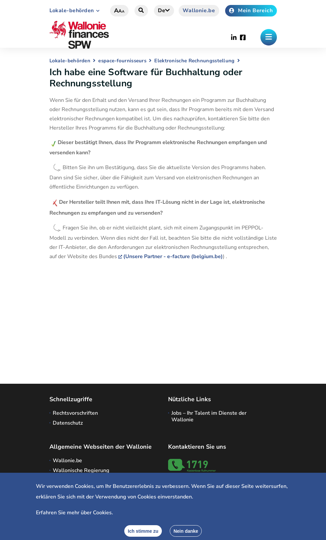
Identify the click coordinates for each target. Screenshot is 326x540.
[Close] (186, 531)
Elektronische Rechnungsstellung (194, 60)
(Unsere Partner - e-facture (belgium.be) (173, 256)
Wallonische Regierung (81, 470)
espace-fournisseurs (122, 60)
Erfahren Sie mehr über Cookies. (74, 512)
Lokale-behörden (71, 10)
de (164, 10)
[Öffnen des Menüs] (268, 37)
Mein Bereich (251, 10)
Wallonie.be (199, 10)
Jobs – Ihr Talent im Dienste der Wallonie (209, 416)
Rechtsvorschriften (75, 413)
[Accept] (143, 531)
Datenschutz (68, 423)
